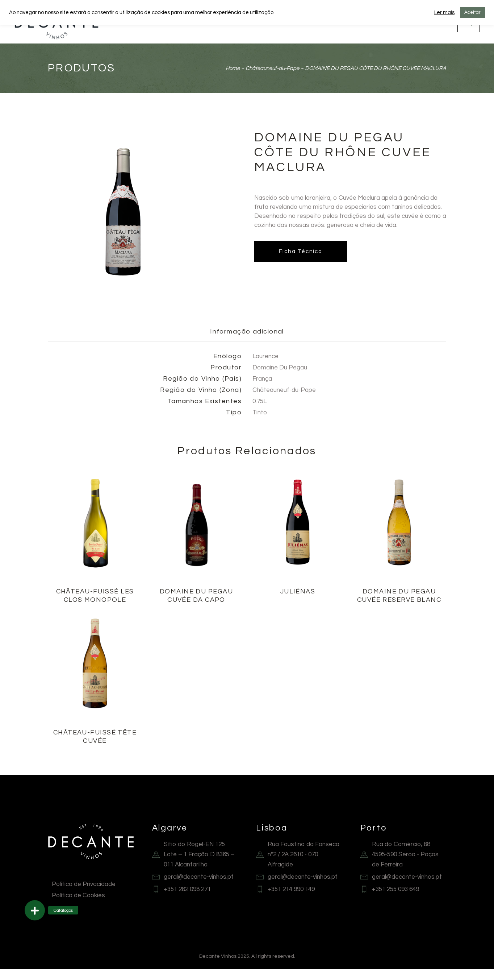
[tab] (247, 331)
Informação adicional (247, 331)
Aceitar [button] (472, 12)
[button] (35, 910)
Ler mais (444, 12)
